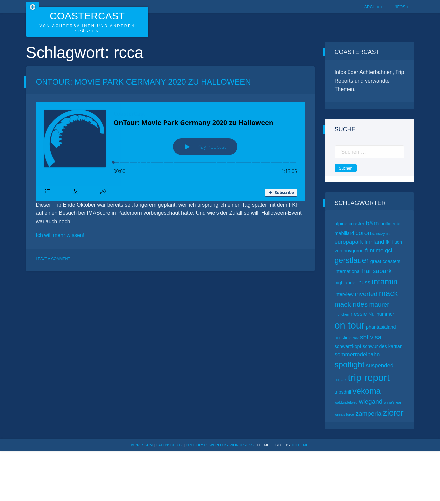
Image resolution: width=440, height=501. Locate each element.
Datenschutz (169, 445)
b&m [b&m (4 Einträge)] (372, 223)
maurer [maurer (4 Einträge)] (379, 304)
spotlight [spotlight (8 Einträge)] (350, 364)
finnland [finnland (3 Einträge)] (374, 242)
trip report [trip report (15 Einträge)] (369, 377)
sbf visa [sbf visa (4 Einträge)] (370, 337)
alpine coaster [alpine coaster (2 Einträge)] (350, 223)
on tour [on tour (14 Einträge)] (350, 325)
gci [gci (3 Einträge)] (388, 250)
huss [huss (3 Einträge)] (364, 282)
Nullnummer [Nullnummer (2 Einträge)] (381, 314)
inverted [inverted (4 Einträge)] (366, 294)
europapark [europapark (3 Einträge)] (349, 242)
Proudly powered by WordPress (220, 445)
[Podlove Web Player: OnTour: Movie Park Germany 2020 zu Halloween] (170, 151)
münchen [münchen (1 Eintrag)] (342, 314)
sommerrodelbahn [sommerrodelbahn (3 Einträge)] (357, 354)
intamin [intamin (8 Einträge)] (384, 281)
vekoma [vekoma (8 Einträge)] (367, 390)
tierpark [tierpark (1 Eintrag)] (341, 380)
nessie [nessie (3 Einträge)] (359, 314)
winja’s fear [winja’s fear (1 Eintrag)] (392, 402)
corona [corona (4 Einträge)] (365, 232)
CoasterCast (87, 15)
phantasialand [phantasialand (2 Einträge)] (381, 327)
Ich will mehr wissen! (60, 235)
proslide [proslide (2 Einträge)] (343, 337)
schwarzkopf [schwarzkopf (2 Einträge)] (348, 346)
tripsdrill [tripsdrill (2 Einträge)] (343, 392)
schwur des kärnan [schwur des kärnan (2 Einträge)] (383, 346)
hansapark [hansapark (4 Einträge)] (377, 270)
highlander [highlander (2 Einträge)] (346, 282)
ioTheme (300, 445)
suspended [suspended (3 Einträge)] (380, 365)
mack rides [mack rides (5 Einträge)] (351, 304)
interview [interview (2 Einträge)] (344, 294)
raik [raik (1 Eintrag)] (355, 338)
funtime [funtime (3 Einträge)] (374, 250)
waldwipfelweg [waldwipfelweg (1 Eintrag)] (346, 402)
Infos (399, 7)
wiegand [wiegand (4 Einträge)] (371, 401)
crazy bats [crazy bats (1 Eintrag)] (384, 234)
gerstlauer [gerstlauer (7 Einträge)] (352, 260)
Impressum (142, 445)
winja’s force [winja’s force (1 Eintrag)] (344, 414)
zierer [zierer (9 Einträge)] (393, 412)
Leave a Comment (53, 259)
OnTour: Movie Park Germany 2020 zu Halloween (143, 81)
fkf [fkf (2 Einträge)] (388, 242)
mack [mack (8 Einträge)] (388, 293)
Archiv (371, 7)
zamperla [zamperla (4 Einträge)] (368, 413)
